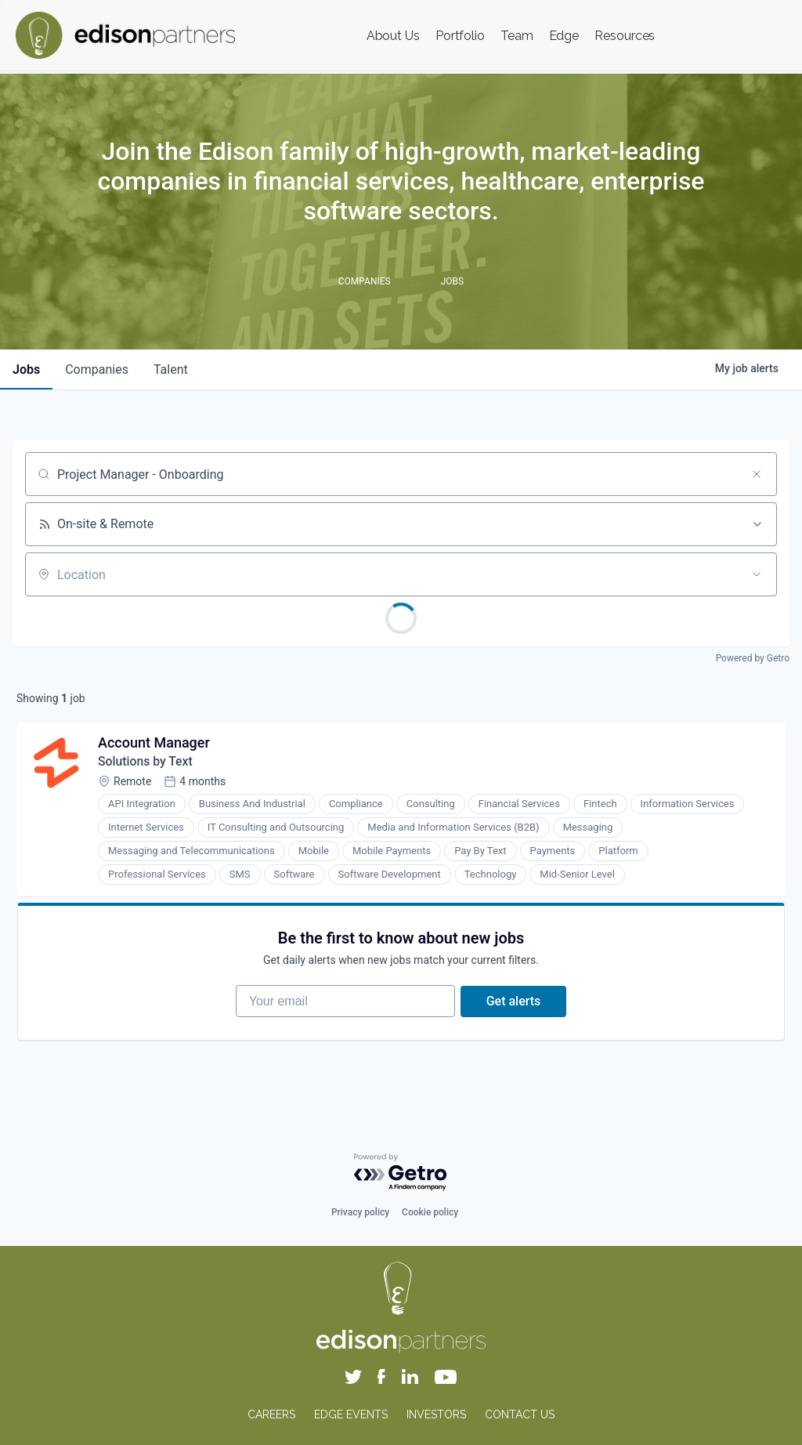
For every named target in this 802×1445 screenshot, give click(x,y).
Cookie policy (430, 1213)
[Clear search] (756, 474)
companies (96, 369)
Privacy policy (360, 1213)
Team (516, 35)
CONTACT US (520, 1414)
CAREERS (271, 1414)
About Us (393, 35)
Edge (564, 35)
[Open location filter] (756, 574)
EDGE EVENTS (351, 1414)
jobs (26, 369)
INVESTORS (436, 1414)
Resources (624, 35)
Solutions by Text (147, 762)
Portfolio (460, 35)
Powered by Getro (752, 658)
